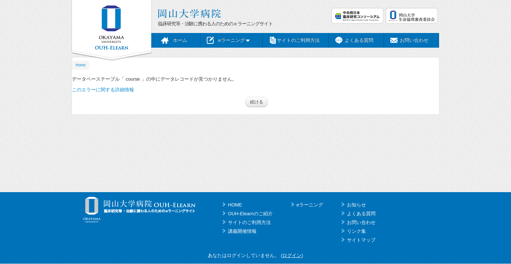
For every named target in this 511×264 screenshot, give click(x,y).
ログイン (291, 255)
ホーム (180, 40)
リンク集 (356, 231)
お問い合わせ (414, 40)
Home (81, 65)
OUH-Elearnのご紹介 (250, 213)
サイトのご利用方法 (298, 40)
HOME (235, 205)
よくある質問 (359, 40)
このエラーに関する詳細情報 (103, 89)
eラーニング (234, 40)
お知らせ (356, 205)
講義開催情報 (242, 231)
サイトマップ (361, 240)
